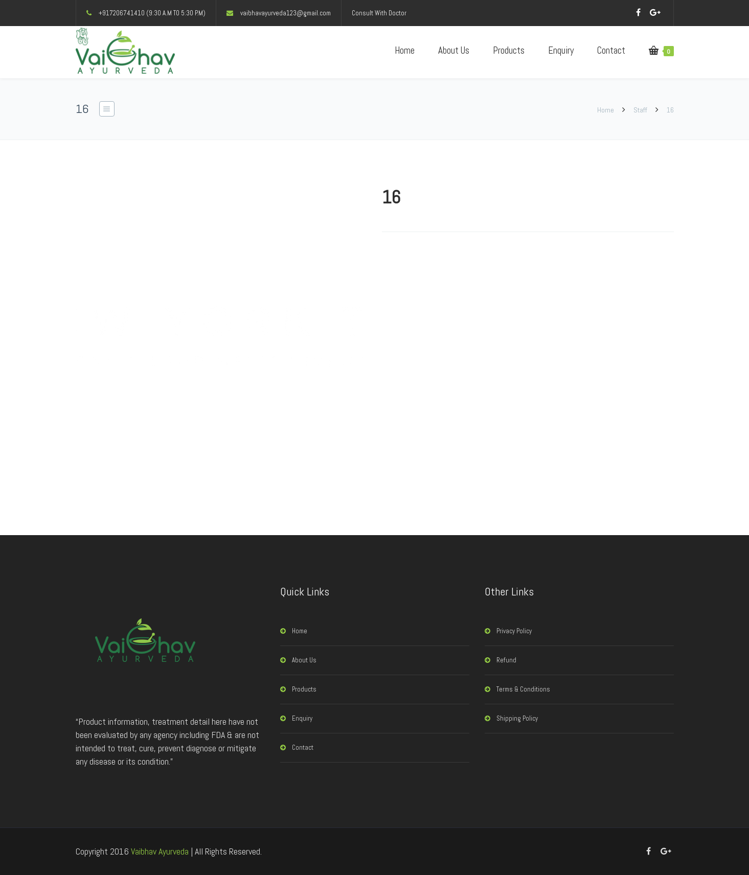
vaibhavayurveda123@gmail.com (285, 13)
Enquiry (561, 50)
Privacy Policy (514, 631)
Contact (611, 50)
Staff (640, 109)
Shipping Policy (517, 718)
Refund (506, 660)
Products (509, 50)
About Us (453, 50)
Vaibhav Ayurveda (160, 851)
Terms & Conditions (523, 689)
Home (405, 50)
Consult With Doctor (379, 13)
